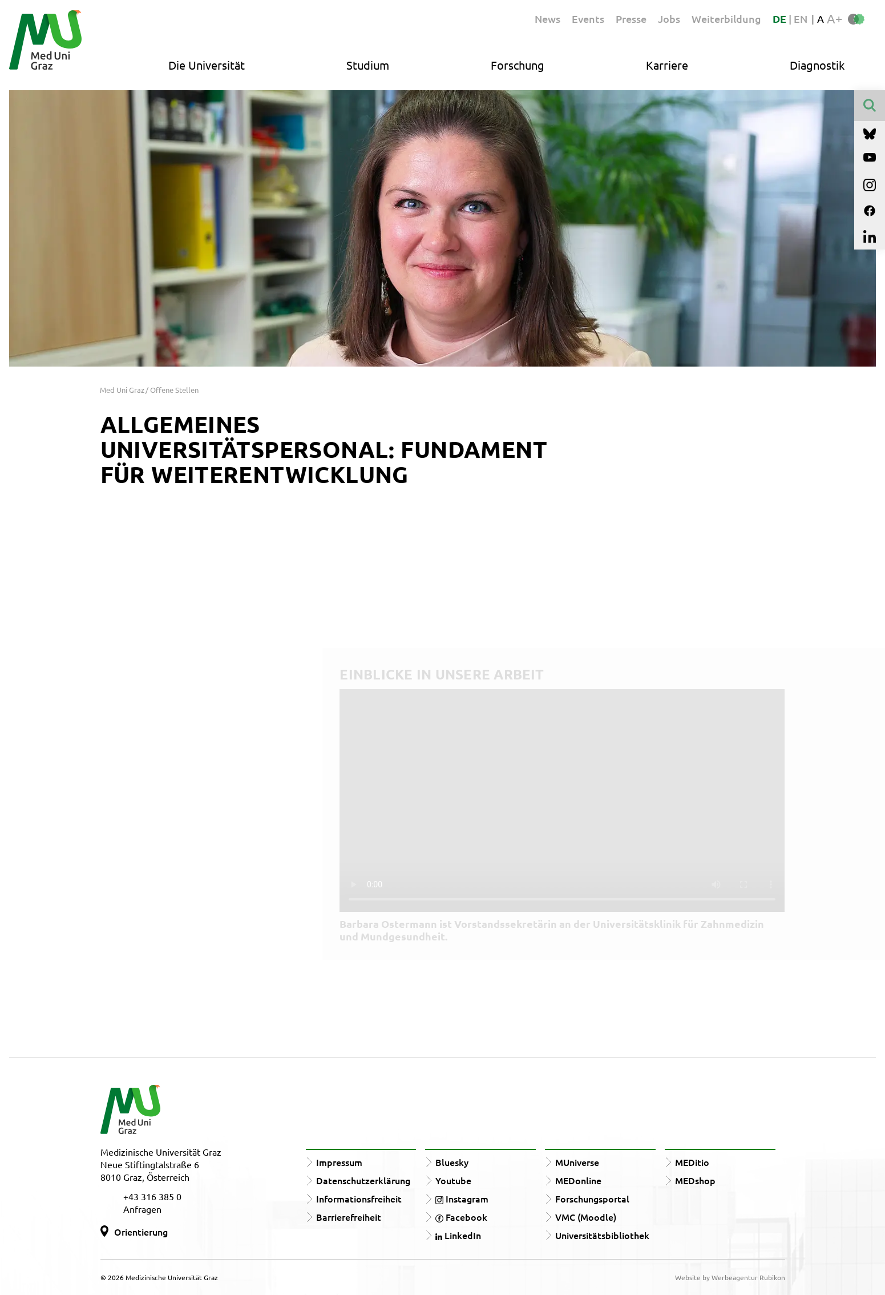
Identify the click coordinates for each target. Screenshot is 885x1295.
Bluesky (451, 1162)
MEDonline (578, 1180)
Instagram (461, 1198)
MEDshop (695, 1180)
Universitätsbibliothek (602, 1235)
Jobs (669, 18)
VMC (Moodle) (585, 1216)
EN (800, 18)
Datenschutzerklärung (363, 1180)
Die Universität (206, 65)
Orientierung (141, 1231)
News (547, 18)
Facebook (461, 1216)
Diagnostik (817, 65)
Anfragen (142, 1208)
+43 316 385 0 (152, 1196)
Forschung (517, 65)
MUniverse (577, 1162)
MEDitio (692, 1162)
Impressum (339, 1162)
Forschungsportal (592, 1198)
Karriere (667, 65)
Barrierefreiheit (348, 1216)
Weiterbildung (726, 18)
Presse (631, 18)
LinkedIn (458, 1235)
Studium (367, 65)
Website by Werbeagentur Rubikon (730, 1277)
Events (588, 18)
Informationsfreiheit (359, 1198)
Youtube (453, 1180)
